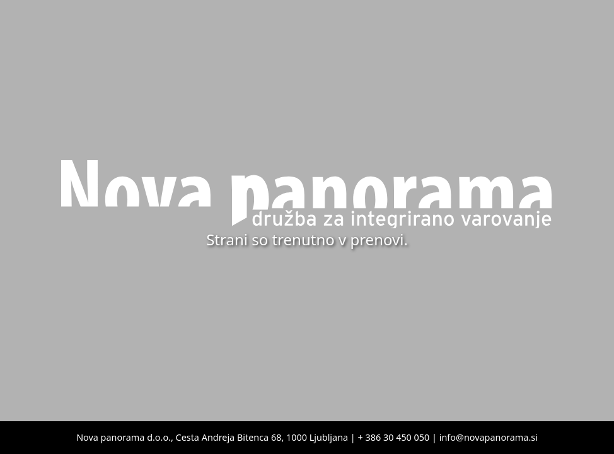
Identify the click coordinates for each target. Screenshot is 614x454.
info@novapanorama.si (488, 437)
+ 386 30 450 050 (394, 437)
